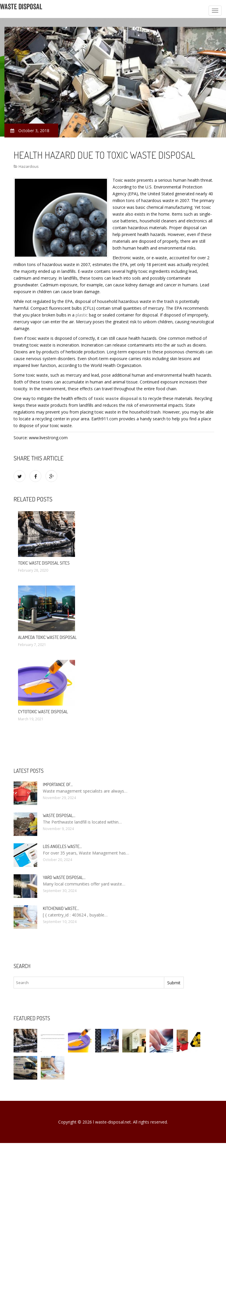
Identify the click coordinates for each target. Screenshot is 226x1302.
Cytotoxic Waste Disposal (43, 711)
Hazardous (29, 166)
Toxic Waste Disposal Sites (43, 563)
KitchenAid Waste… (61, 908)
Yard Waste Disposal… (64, 877)
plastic (82, 315)
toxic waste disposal (116, 398)
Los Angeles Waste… (62, 846)
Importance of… (58, 784)
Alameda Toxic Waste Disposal (47, 637)
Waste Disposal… (59, 815)
